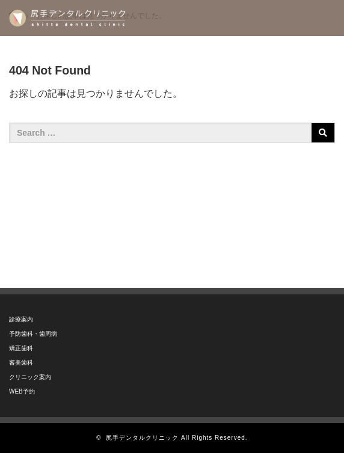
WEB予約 (22, 391)
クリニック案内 (30, 377)
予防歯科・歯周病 (33, 333)
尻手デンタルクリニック (142, 437)
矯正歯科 (21, 348)
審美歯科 (21, 362)
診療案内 (21, 319)
